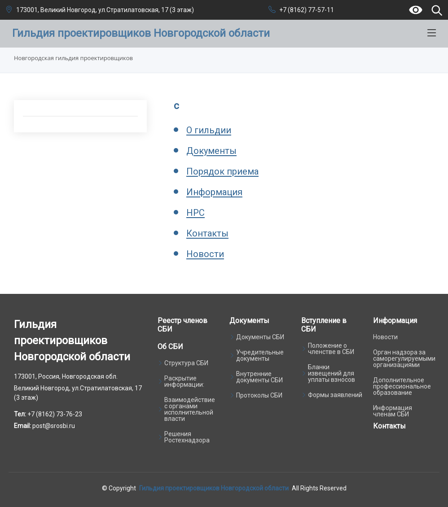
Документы (211, 150)
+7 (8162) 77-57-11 (306, 9)
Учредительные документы (260, 355)
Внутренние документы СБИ (259, 377)
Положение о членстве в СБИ (331, 348)
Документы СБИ (260, 337)
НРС (195, 212)
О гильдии (208, 130)
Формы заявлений (335, 395)
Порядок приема (222, 171)
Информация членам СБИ (392, 411)
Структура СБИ (186, 363)
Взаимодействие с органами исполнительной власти (189, 409)
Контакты (207, 233)
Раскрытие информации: (184, 381)
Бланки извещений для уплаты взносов (331, 373)
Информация (214, 192)
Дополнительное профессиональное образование (402, 386)
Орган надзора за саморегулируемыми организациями (404, 358)
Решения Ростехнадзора (187, 437)
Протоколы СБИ (259, 395)
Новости (205, 254)
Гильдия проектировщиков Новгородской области (214, 488)
